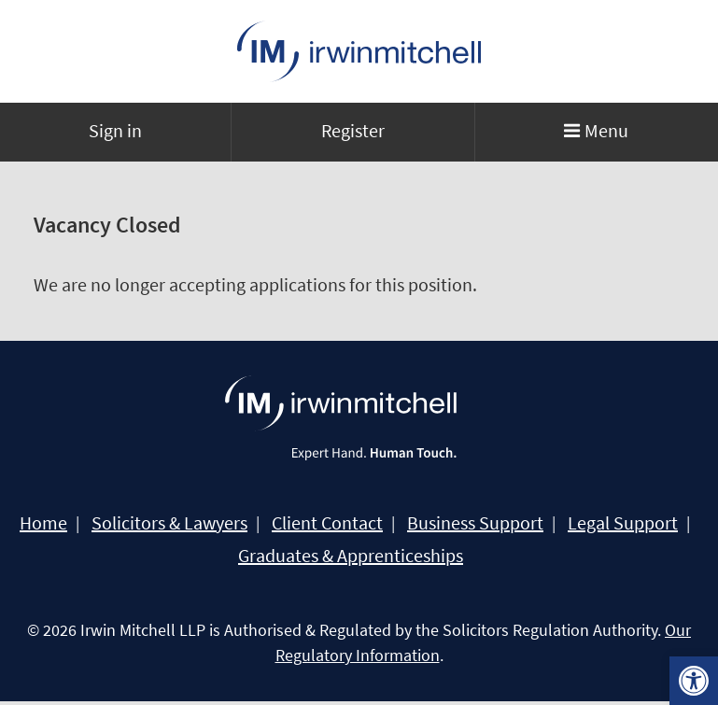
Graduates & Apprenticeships (350, 555)
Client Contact (327, 523)
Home (43, 523)
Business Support (475, 523)
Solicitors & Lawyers (169, 523)
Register (353, 130)
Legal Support (623, 523)
